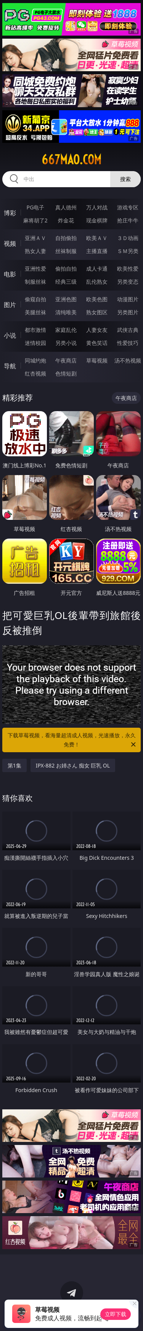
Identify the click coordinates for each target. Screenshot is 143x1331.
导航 (10, 366)
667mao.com (71, 159)
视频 (10, 243)
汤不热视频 (127, 360)
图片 (10, 304)
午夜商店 (66, 360)
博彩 (10, 213)
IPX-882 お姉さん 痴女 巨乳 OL (73, 765)
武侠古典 (127, 329)
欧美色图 (97, 299)
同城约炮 (35, 360)
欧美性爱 (127, 268)
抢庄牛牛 (127, 220)
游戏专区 (127, 207)
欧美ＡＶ (97, 238)
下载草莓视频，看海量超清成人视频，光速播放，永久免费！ (72, 740)
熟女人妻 (35, 251)
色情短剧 (66, 373)
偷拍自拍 (66, 268)
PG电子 (35, 207)
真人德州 (66, 207)
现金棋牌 (97, 220)
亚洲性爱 (35, 268)
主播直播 (97, 251)
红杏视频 (35, 373)
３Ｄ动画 (127, 238)
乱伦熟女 (97, 281)
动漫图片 (127, 299)
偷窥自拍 (35, 299)
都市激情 (35, 329)
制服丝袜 (35, 281)
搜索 (125, 179)
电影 (10, 274)
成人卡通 (97, 268)
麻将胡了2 (35, 220)
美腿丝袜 (35, 312)
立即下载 (115, 1314)
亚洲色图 (66, 299)
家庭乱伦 (66, 329)
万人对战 (97, 207)
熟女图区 (97, 312)
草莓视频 (97, 360)
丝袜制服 (66, 251)
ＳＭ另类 (127, 251)
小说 (10, 335)
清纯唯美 (66, 312)
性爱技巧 (127, 342)
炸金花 (66, 220)
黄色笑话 (97, 342)
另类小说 (66, 342)
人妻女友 (97, 329)
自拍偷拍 (66, 238)
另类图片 (127, 312)
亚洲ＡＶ (35, 238)
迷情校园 (35, 342)
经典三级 (66, 281)
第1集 (14, 765)
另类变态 (127, 281)
